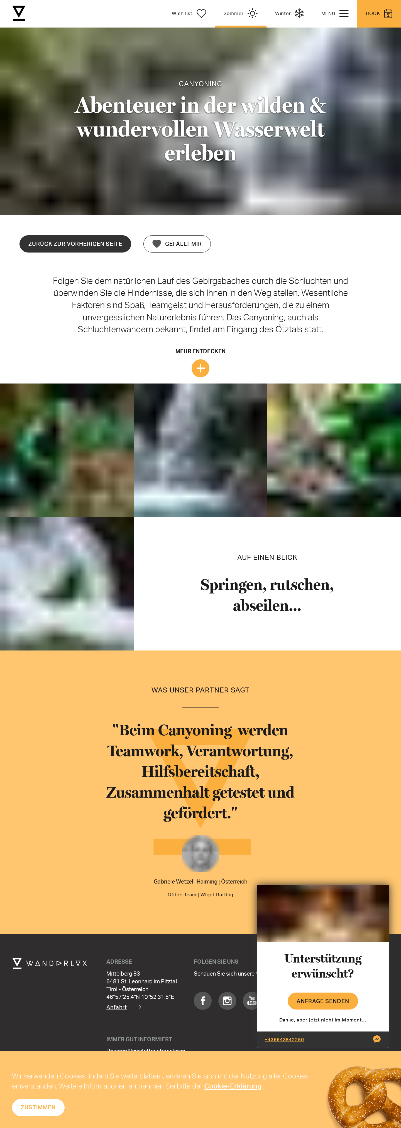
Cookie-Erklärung (232, 1085)
